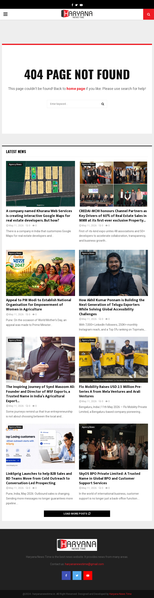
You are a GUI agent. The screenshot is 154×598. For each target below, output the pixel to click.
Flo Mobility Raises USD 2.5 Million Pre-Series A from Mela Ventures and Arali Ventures (110, 391)
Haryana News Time (120, 594)
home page (76, 88)
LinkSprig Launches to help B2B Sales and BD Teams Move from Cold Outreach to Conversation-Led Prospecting (39, 478)
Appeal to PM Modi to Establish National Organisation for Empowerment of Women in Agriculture (38, 305)
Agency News (15, 164)
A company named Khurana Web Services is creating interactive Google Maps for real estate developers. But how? (39, 216)
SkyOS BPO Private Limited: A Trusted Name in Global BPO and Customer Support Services (109, 478)
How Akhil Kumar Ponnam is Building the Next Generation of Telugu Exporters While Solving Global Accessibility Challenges (112, 307)
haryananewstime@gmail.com (84, 564)
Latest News (16, 151)
